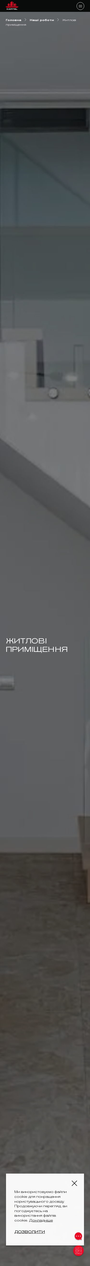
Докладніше (41, 1220)
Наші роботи (42, 20)
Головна (13, 20)
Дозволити (29, 1231)
